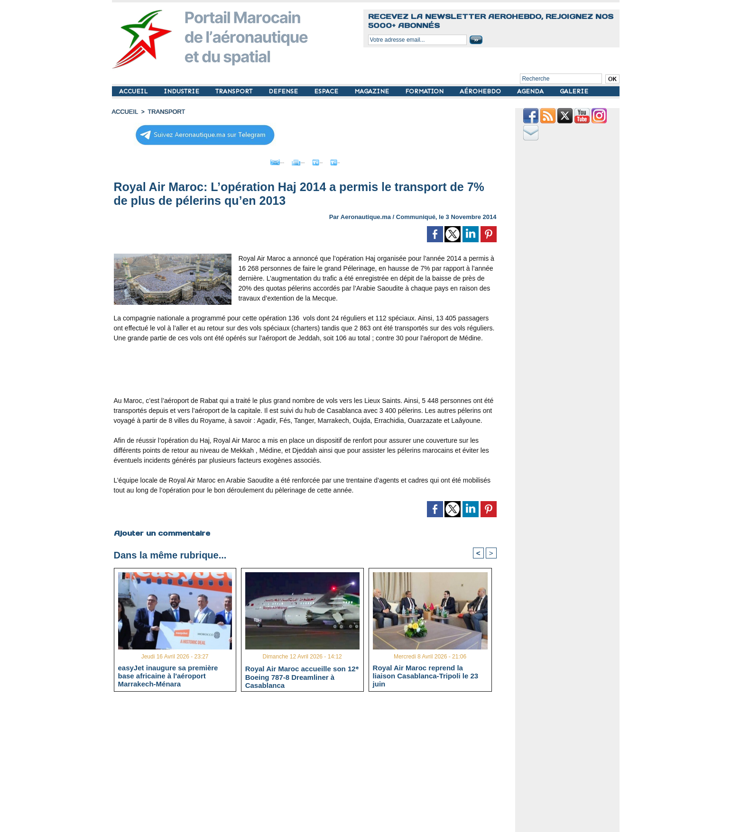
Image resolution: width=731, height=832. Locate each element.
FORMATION (425, 91)
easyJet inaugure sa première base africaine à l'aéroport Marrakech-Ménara (168, 674)
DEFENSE (284, 91)
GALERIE (574, 91)
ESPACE (327, 91)
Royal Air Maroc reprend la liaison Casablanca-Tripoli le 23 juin (426, 674)
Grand (334, 160)
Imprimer (294, 160)
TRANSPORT (234, 91)
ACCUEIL (134, 91)
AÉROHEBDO (481, 91)
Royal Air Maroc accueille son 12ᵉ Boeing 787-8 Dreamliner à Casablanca (302, 675)
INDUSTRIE (182, 91)
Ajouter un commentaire (160, 530)
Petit (366, 160)
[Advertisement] (305, 371)
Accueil (124, 111)
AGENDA (531, 91)
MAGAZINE (372, 91)
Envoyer (250, 160)
